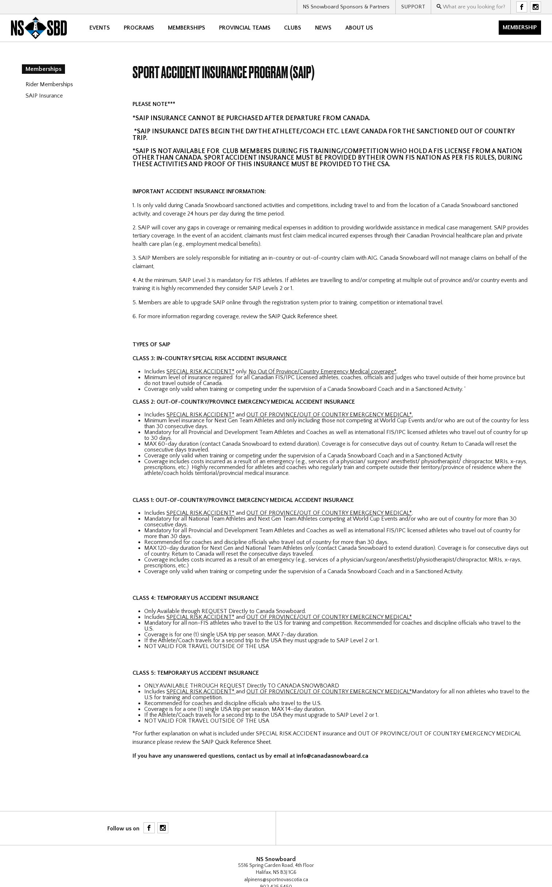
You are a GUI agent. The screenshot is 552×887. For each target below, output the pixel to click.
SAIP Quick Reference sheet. (303, 316)
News (323, 27)
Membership (520, 27)
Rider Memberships (49, 84)
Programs (139, 27)
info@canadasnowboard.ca (332, 756)
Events (99, 27)
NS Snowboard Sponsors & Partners (346, 7)
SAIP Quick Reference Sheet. (237, 742)
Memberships (186, 27)
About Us (359, 27)
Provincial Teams (245, 27)
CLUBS (292, 27)
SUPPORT (413, 7)
